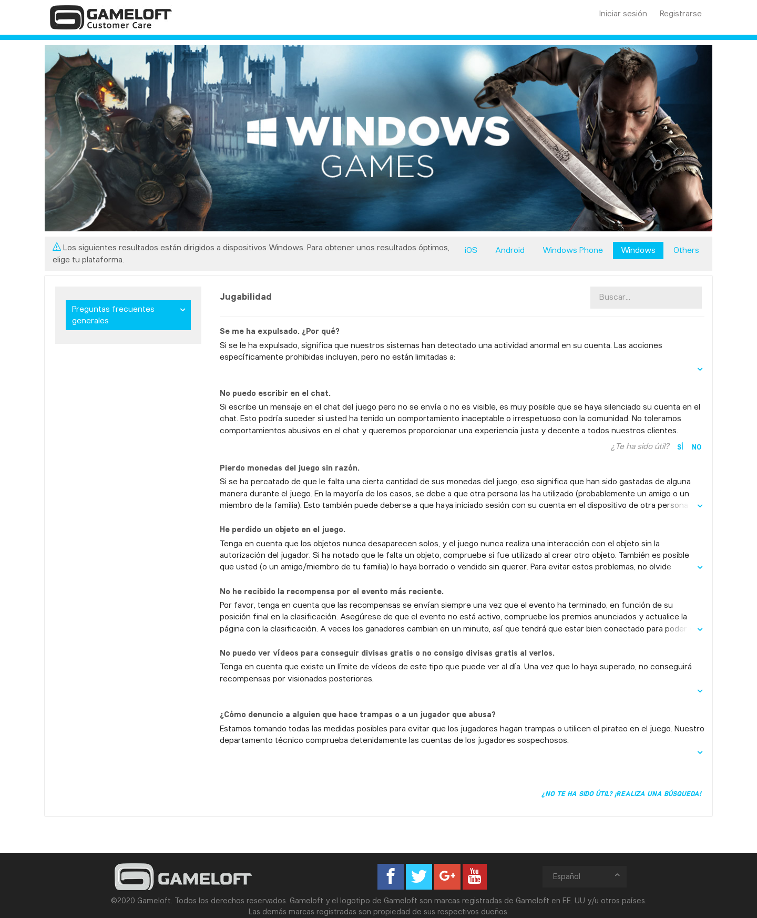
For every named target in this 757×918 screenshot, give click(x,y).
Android (510, 250)
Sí (680, 447)
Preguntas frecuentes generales (113, 314)
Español (587, 876)
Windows (638, 250)
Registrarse (681, 13)
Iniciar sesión (623, 13)
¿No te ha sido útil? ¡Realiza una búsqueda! (621, 793)
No (696, 447)
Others (686, 250)
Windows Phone (573, 250)
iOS (471, 250)
